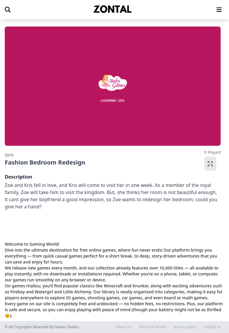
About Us (124, 327)
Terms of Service (152, 327)
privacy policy (185, 327)
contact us (212, 327)
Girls (9, 155)
